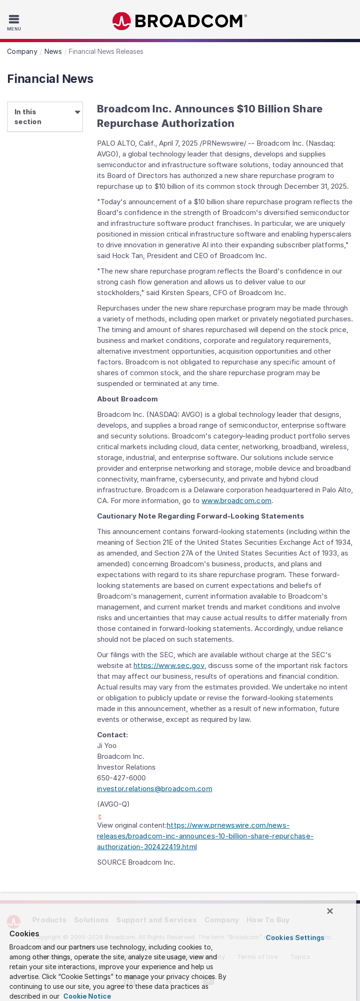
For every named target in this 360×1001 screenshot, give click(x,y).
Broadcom (180, 21)
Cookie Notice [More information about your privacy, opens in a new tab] (86, 996)
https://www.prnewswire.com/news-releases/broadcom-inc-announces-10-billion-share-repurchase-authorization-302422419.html (205, 836)
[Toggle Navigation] (15, 22)
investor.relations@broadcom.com (154, 788)
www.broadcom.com (236, 500)
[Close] (330, 911)
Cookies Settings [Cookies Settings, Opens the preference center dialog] (295, 938)
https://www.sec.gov (169, 665)
